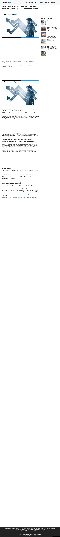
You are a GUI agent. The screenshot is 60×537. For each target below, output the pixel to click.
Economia (31, 2)
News (26, 2)
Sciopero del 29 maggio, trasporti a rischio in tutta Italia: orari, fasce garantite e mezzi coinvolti (52, 54)
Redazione (34, 535)
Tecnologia (52, 2)
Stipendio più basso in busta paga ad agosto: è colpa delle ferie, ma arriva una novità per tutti (52, 23)
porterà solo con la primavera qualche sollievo (22, 197)
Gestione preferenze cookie (56, 536)
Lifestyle (47, 2)
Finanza (41, 2)
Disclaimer (30, 535)
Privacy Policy (26, 535)
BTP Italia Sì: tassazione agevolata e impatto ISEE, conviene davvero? (51, 41)
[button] (57, 2)
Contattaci (37, 530)
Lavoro (37, 2)
